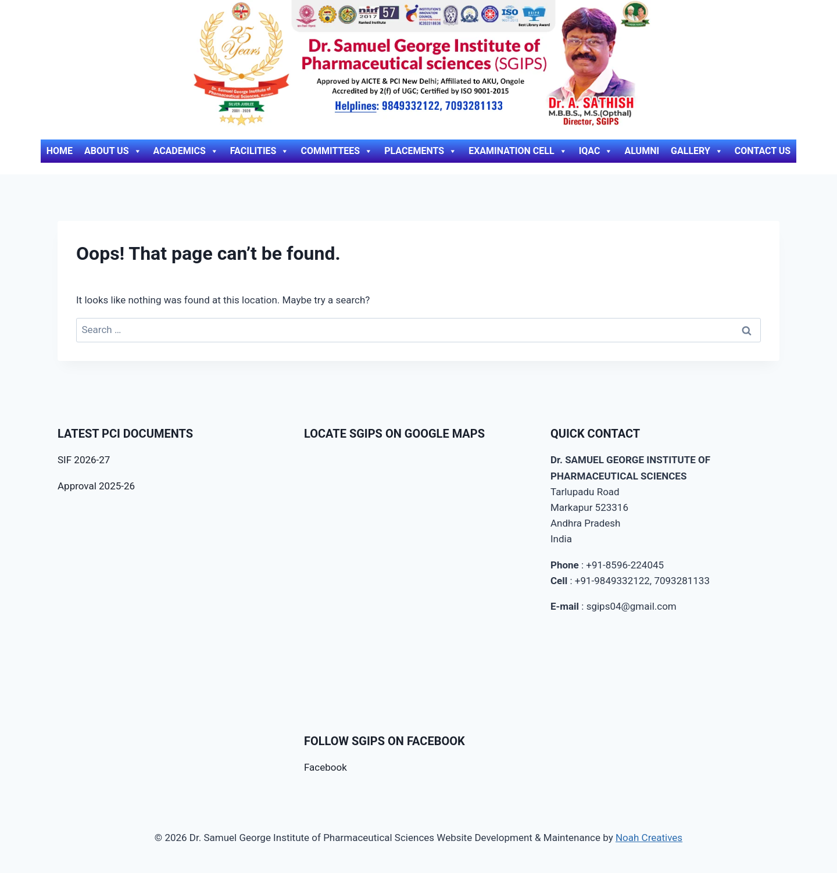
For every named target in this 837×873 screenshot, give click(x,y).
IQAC (596, 151)
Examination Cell (517, 151)
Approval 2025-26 (96, 486)
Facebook (325, 767)
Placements (420, 151)
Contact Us (763, 150)
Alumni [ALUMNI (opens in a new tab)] (641, 150)
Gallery (697, 151)
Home (59, 150)
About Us (112, 151)
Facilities (259, 151)
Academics (186, 151)
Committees (337, 151)
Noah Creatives (649, 837)
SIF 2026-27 (84, 460)
